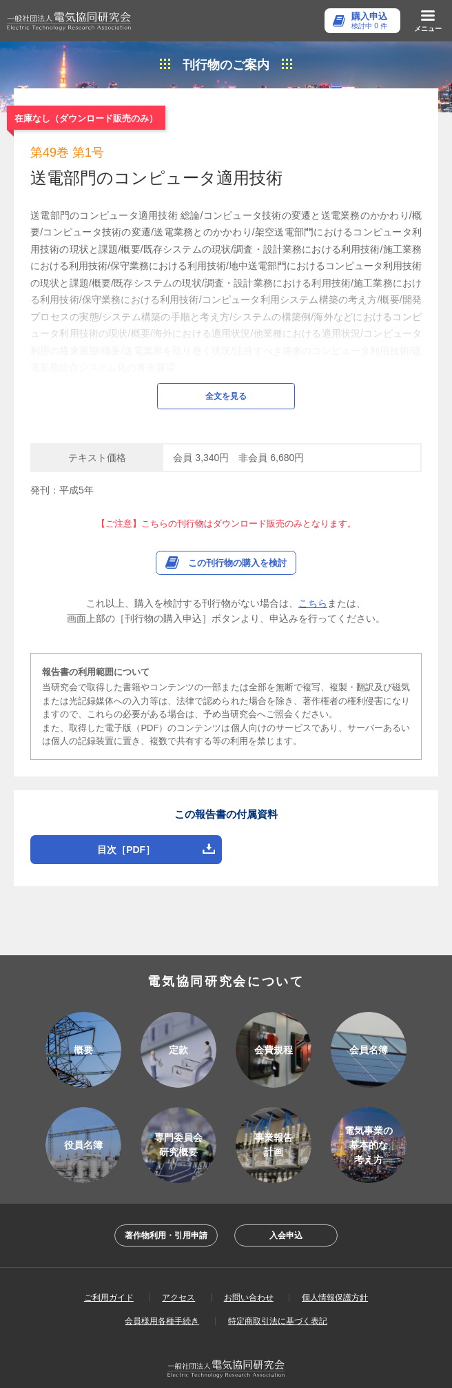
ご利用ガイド (109, 1259)
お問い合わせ (249, 1259)
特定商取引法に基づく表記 (277, 1283)
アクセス (178, 1259)
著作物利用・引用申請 (166, 1197)
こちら (312, 565)
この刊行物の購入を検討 (237, 525)
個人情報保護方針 (335, 1259)
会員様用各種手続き (162, 1283)
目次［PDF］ (126, 811)
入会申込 (285, 1197)
